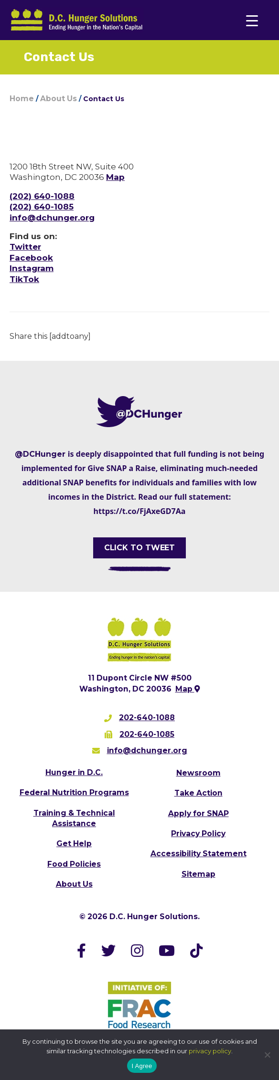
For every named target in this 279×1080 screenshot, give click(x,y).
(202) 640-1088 (42, 196)
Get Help (74, 843)
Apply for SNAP (198, 813)
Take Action (198, 792)
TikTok (24, 279)
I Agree (142, 1066)
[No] (267, 1054)
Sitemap (198, 874)
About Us (74, 884)
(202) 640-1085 (42, 206)
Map (115, 177)
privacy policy (210, 1051)
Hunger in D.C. (74, 772)
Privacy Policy (198, 833)
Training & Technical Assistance (74, 818)
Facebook (31, 257)
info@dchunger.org (52, 217)
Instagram (32, 268)
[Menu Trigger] (252, 20)
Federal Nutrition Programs (74, 792)
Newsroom (198, 772)
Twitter (25, 247)
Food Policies (74, 864)
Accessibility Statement (198, 853)
